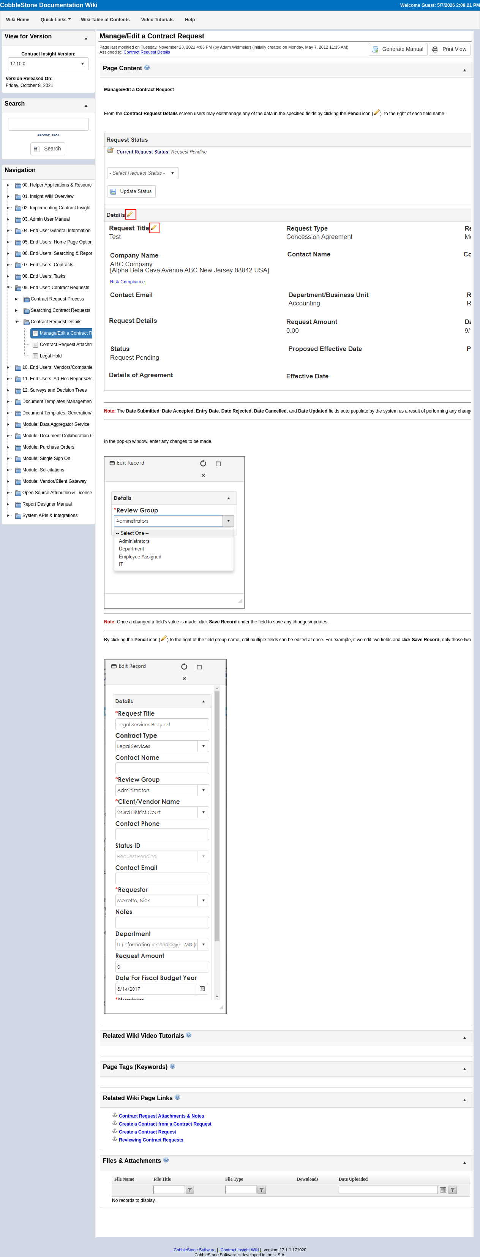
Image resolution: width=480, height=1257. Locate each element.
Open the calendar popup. (443, 1190)
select (82, 64)
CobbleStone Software (194, 1250)
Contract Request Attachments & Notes (79, 344)
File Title (162, 1179)
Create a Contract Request (147, 1132)
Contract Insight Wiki (240, 1250)
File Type (234, 1179)
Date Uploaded (353, 1179)
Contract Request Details (147, 52)
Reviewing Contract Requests (151, 1140)
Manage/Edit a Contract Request (73, 333)
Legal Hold (51, 356)
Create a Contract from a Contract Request (165, 1124)
